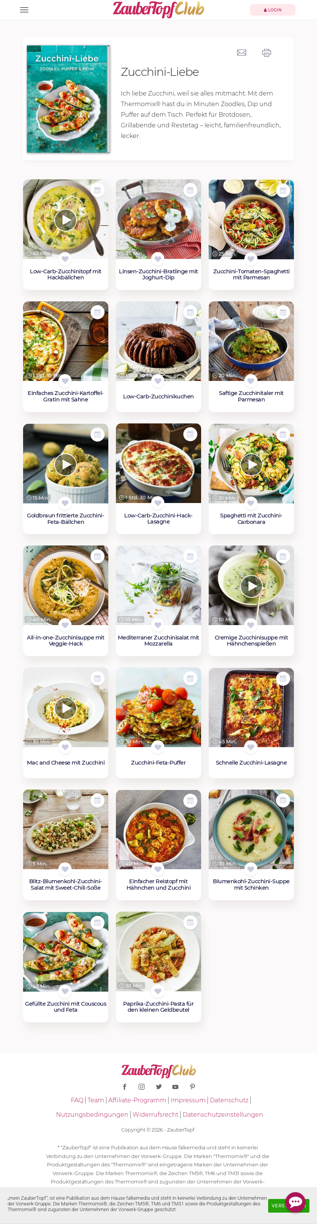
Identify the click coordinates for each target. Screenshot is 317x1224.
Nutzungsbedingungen (92, 1114)
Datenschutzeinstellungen (223, 1114)
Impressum (188, 1100)
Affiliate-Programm (137, 1100)
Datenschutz (229, 1100)
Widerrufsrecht (155, 1114)
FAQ (77, 1100)
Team (95, 1100)
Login (273, 10)
